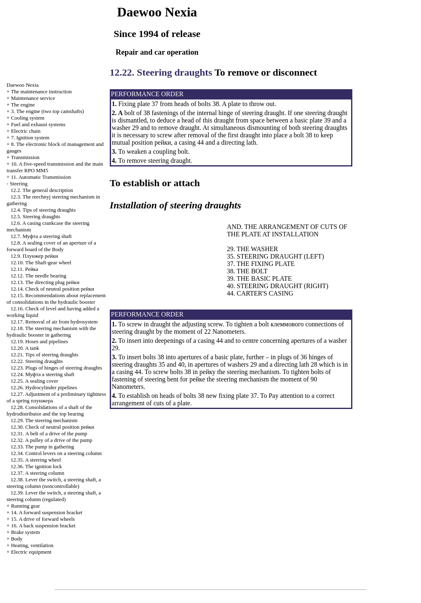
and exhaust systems (38, 124)
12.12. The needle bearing (38, 276)
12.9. (34, 256)
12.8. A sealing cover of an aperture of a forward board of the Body (51, 246)
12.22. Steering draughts (37, 361)
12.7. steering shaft (41, 236)
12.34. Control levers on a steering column (56, 453)
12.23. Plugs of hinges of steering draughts (56, 368)
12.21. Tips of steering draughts (45, 354)
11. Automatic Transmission (41, 177)
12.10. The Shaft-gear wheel (41, 262)
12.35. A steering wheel (36, 460)
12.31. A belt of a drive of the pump (49, 433)
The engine (23, 105)
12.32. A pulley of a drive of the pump (52, 440)
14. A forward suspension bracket (47, 512)
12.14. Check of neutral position (52, 289)
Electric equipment (31, 552)
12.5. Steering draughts (35, 216)
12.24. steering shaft (42, 374)
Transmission (25, 157)
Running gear (25, 506)
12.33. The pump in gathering (42, 447)
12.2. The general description (42, 190)
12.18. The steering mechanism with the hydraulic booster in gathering (51, 331)
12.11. (24, 269)
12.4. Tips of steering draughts (43, 210)
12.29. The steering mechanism (44, 420)
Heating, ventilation (32, 545)
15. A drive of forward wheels (43, 519)
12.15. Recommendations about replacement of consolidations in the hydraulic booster (56, 298)
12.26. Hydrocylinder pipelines (44, 387)
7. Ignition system (30, 137)
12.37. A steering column (37, 473)
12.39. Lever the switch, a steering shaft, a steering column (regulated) (54, 496)
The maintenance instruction (41, 91)
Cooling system (27, 118)
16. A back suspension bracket (43, 525)
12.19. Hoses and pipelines (39, 341)
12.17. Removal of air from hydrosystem (54, 322)
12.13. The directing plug (45, 282)
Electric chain (26, 131)
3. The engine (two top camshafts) (47, 111)
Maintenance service (33, 98)
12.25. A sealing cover (34, 381)
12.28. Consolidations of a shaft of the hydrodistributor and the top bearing (49, 410)
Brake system (25, 532)
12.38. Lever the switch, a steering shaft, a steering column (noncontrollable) (54, 482)
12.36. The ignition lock (36, 466)
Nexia (23, 85)
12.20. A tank (25, 348)
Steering (19, 183)
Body (17, 539)
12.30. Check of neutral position (52, 427)
